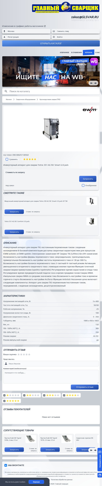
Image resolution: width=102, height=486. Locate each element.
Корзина (88, 52)
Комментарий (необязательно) (14, 368)
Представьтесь (8, 359)
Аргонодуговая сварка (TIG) (50, 99)
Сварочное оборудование (25, 99)
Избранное (64, 52)
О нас (97, 52)
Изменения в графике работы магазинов (22, 26)
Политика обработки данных (61, 480)
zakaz (84, 17)
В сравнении (76, 52)
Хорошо (36, 482)
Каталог (9, 99)
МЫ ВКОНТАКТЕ (16, 465)
